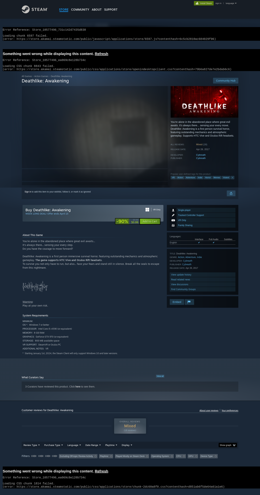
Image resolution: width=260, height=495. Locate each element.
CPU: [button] (179, 460)
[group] (130, 460)
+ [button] (232, 182)
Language (72, 449)
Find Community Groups (183, 293)
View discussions (179, 288)
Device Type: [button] (207, 460)
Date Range (91, 449)
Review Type (30, 449)
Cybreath (201, 159)
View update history (181, 279)
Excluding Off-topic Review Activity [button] (76, 460)
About (97, 9)
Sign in (28, 196)
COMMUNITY (80, 9)
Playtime (109, 449)
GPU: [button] (191, 460)
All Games (27, 80)
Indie (200, 182)
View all (160, 380)
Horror (208, 182)
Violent (226, 182)
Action (180, 182)
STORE (64, 9)
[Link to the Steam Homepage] (37, 12)
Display (125, 449)
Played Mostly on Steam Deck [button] (130, 460)
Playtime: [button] (104, 460)
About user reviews (209, 414)
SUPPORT (111, 9)
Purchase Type (52, 449)
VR (173, 182)
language (230, 3)
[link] (127, 226)
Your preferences (230, 414)
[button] (150, 226)
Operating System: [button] (160, 460)
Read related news (180, 283)
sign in (218, 3)
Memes (217, 182)
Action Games (41, 80)
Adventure (190, 182)
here (78, 390)
